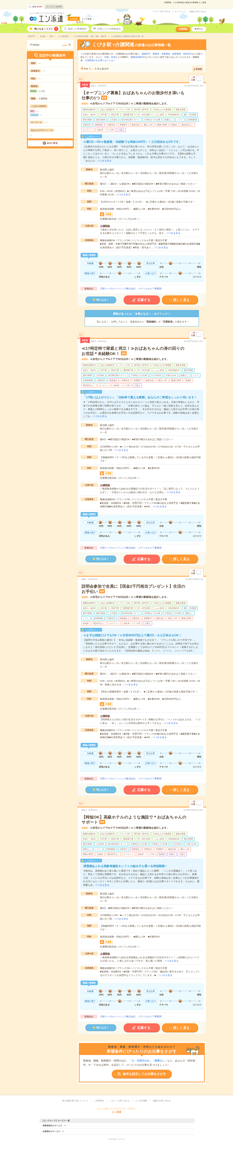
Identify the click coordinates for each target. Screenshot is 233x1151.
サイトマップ (180, 12)
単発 (113, 57)
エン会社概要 (141, 1101)
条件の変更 (52, 143)
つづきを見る (104, 160)
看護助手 (146, 54)
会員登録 (183, 29)
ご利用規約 (99, 1101)
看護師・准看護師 (161, 54)
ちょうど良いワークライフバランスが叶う (47, 13)
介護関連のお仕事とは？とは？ (100, 60)
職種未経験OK (138, 57)
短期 (106, 57)
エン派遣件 (35, 7)
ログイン (198, 29)
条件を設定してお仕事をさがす (144, 1074)
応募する (143, 300)
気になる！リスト (46, 29)
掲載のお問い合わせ (198, 12)
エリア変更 (87, 19)
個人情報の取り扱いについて (75, 1101)
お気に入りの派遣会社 (109, 28)
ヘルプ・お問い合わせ (161, 11)
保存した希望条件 (77, 28)
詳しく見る (181, 300)
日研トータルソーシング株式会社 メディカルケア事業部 (131, 288)
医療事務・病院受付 (182, 54)
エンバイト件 (54, 7)
